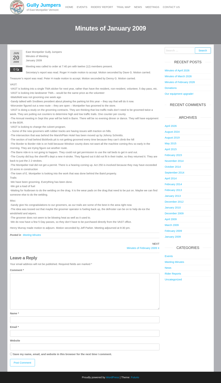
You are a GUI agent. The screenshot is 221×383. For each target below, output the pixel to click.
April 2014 (171, 178)
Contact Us (171, 6)
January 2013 (173, 195)
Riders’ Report (102, 6)
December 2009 (174, 213)
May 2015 (170, 143)
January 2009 (173, 236)
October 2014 (173, 166)
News (138, 6)
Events (82, 6)
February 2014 (173, 184)
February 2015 (173, 155)
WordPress (112, 377)
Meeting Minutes (32, 235)
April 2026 (171, 125)
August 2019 (172, 137)
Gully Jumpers (44, 5)
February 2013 (173, 190)
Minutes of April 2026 (177, 70)
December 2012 (174, 201)
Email (14, 326)
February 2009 (173, 230)
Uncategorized (173, 279)
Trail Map (124, 6)
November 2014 (174, 160)
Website (15, 340)
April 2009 (171, 219)
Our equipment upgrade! (179, 93)
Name (14, 313)
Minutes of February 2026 (180, 82)
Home (69, 6)
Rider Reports (173, 273)
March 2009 (172, 224)
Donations (171, 87)
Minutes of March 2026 (178, 76)
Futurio (135, 377)
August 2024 (172, 131)
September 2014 (174, 172)
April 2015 (171, 149)
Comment (17, 270)
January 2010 (173, 207)
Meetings (152, 6)
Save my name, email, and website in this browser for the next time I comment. (62, 354)
